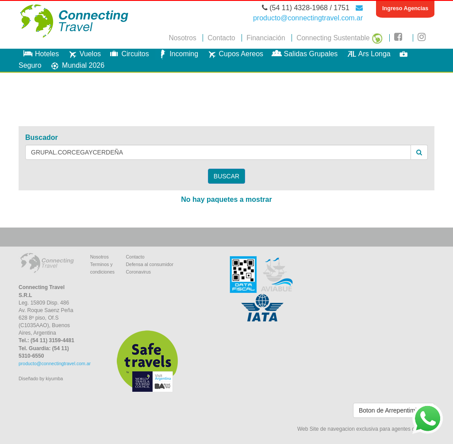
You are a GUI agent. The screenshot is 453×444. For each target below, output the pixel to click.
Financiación (265, 38)
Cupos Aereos (234, 54)
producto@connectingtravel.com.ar (55, 363)
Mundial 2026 (76, 65)
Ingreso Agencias (405, 8)
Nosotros (182, 38)
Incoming (176, 54)
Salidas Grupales (304, 54)
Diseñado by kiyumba (41, 378)
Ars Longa (367, 54)
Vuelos (83, 54)
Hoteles (40, 54)
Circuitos (128, 54)
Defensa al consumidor (149, 264)
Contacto (221, 38)
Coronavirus (138, 271)
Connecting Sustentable (339, 38)
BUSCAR (226, 176)
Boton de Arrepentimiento (394, 410)
